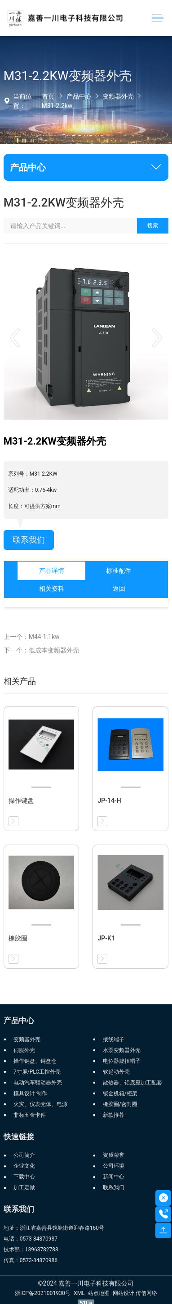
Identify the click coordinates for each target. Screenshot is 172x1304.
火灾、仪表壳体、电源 (40, 1104)
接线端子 (113, 1039)
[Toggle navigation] (157, 18)
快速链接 (19, 1136)
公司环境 (113, 1166)
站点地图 (99, 1293)
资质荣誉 (113, 1155)
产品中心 (79, 96)
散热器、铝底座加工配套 (132, 1082)
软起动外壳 (116, 1072)
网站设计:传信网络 (135, 1293)
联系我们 (29, 539)
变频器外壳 (118, 96)
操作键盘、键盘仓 (35, 1061)
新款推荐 (113, 1115)
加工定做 (24, 1187)
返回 (119, 588)
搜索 (152, 225)
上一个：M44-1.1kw (32, 636)
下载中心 (24, 1177)
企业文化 (24, 1166)
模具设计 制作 (30, 1093)
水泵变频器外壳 (122, 1050)
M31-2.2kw (57, 105)
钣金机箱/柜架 (120, 1093)
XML (79, 1293)
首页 (48, 96)
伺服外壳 (24, 1050)
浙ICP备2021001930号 (43, 1293)
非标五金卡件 (29, 1115)
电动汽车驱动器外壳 (37, 1082)
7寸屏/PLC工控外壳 (37, 1072)
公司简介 (24, 1155)
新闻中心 (113, 1177)
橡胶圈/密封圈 (120, 1104)
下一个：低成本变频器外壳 (41, 650)
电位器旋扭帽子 (122, 1061)
